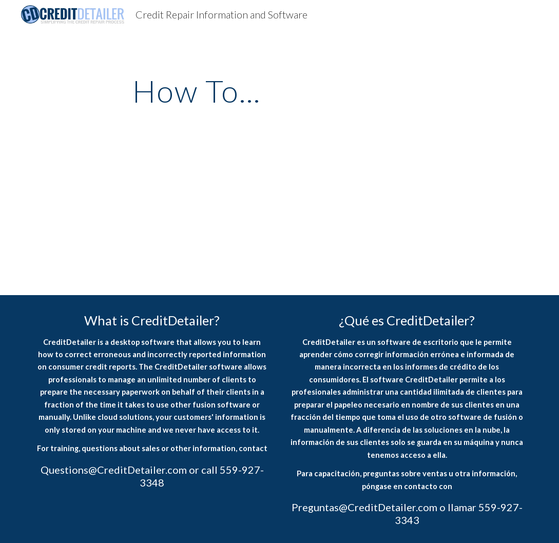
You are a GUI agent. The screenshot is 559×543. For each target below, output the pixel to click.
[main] (196, 91)
